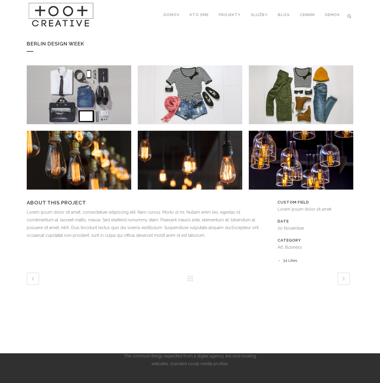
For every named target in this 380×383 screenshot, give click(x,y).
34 (290, 260)
